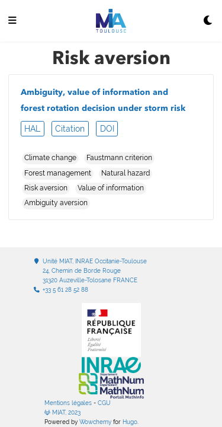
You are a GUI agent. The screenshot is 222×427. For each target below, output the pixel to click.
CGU (104, 403)
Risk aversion (45, 188)
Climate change (50, 158)
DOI (107, 128)
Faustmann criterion (119, 158)
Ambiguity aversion (56, 203)
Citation (70, 128)
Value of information (111, 188)
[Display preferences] (208, 21)
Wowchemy (95, 422)
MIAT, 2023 (62, 412)
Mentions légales (68, 403)
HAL (32, 128)
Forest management (57, 173)
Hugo (130, 422)
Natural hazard (125, 173)
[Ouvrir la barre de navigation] (12, 21)
